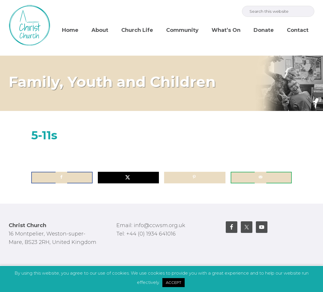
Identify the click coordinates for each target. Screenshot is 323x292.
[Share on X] (128, 177)
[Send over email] (261, 177)
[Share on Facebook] (62, 177)
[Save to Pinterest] (194, 177)
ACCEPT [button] (173, 282)
